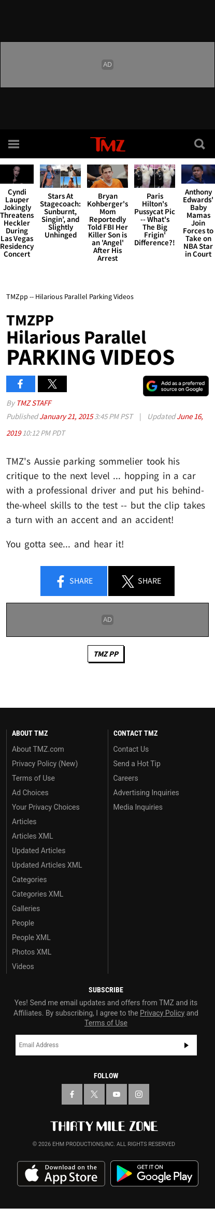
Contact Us (131, 749)
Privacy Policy (162, 1013)
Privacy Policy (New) (45, 764)
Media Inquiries (138, 807)
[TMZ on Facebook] (72, 1094)
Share (73, 581)
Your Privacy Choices (46, 807)
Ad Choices (30, 792)
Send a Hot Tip (137, 764)
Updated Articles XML (47, 865)
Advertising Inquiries (146, 792)
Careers (125, 778)
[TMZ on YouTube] (116, 1094)
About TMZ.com (38, 749)
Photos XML (31, 952)
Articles (24, 821)
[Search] (200, 143)
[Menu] (14, 143)
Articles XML (32, 836)
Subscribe (186, 1045)
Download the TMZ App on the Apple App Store (61, 1174)
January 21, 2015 (66, 416)
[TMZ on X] (94, 1094)
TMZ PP (105, 654)
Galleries (26, 908)
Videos (23, 966)
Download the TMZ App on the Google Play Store (154, 1173)
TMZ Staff (33, 403)
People (23, 923)
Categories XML (37, 894)
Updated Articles (38, 850)
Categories (29, 879)
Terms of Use (33, 778)
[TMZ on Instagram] (138, 1094)
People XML (31, 937)
